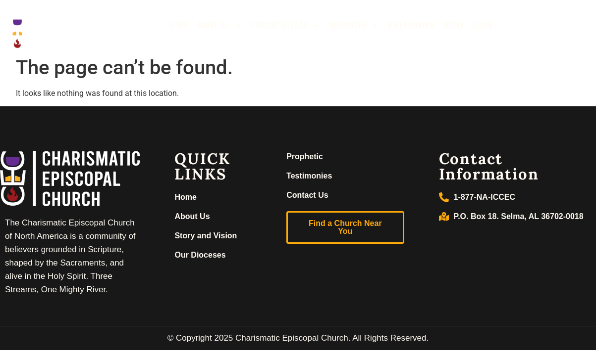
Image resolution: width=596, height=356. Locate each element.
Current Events (286, 26)
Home (179, 25)
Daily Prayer (411, 25)
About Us (220, 26)
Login (483, 25)
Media (454, 25)
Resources (355, 26)
